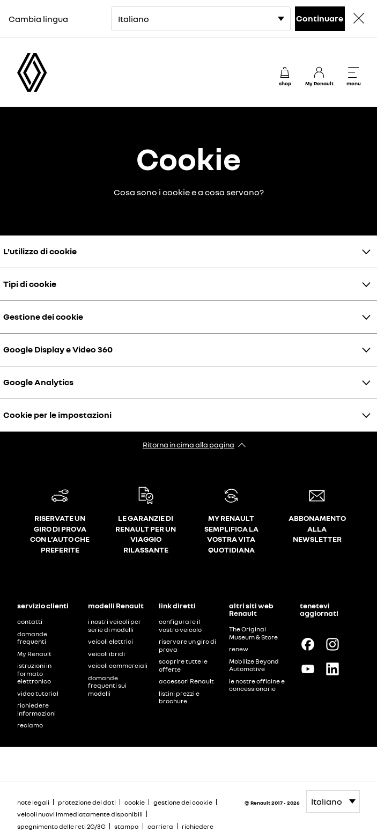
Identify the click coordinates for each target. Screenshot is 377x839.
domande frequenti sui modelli (107, 685)
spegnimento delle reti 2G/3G (61, 826)
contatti (29, 621)
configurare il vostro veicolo (180, 625)
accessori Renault (186, 681)
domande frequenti (32, 638)
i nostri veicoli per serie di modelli (114, 625)
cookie (134, 802)
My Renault (34, 654)
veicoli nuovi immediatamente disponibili (80, 814)
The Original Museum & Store (253, 633)
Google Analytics (38, 382)
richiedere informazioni (36, 709)
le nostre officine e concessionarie (257, 685)
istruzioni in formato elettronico (34, 673)
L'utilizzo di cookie (40, 251)
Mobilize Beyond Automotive (254, 665)
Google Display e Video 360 (58, 349)
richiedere (197, 826)
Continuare (319, 18)
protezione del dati (87, 802)
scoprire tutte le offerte (183, 665)
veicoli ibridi (106, 654)
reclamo (30, 725)
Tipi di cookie (29, 283)
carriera (160, 826)
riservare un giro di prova (187, 645)
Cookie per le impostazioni (57, 414)
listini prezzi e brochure (179, 697)
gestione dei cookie (182, 802)
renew (238, 649)
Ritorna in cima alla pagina (188, 444)
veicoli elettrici (110, 641)
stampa (126, 826)
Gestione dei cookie (43, 316)
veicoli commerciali (117, 665)
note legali (33, 802)
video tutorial (37, 693)
